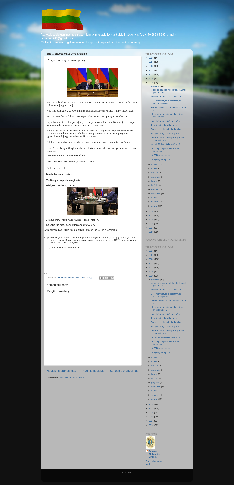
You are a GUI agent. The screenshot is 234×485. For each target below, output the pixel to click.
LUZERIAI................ (160, 155)
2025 (151, 58)
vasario (155, 202)
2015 (151, 224)
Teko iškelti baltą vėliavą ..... (164, 125)
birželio (155, 185)
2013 (151, 232)
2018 (151, 211)
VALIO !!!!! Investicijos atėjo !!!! (165, 144)
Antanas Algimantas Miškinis (154, 454)
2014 (151, 228)
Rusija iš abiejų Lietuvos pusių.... (166, 133)
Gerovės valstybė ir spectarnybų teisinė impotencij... (166, 102)
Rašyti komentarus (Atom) (72, 377)
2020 (151, 78)
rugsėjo (155, 173)
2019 (151, 82)
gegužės (155, 189)
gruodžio (155, 86)
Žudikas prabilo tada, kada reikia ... (167, 129)
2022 (151, 70)
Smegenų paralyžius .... (162, 159)
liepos (154, 181)
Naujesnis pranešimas (61, 370)
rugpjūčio (156, 177)
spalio (154, 168)
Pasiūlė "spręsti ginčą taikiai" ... (165, 121)
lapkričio (155, 164)
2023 (151, 66)
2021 (151, 74)
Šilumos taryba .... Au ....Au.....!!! (166, 96)
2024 (151, 62)
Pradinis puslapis (93, 370)
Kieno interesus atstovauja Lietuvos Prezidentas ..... (167, 115)
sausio (154, 206)
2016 (151, 219)
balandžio (156, 193)
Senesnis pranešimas (124, 370)
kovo (153, 197)
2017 (151, 215)
